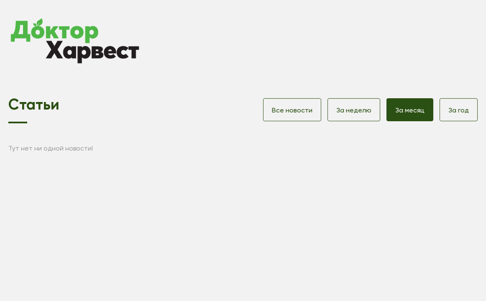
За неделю (353, 110)
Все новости (292, 110)
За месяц (410, 110)
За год (458, 110)
